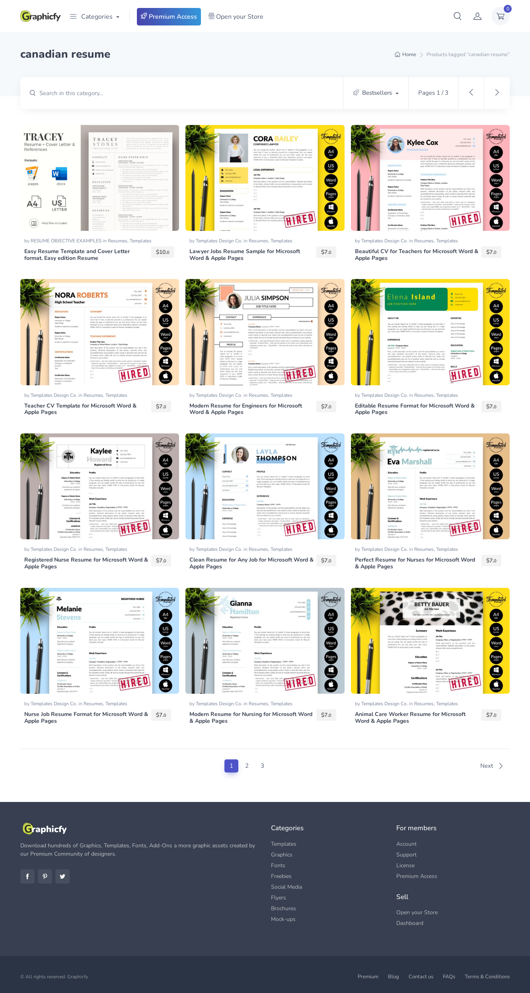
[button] (457, 16)
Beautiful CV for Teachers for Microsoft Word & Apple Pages (416, 255)
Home (409, 54)
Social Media (286, 887)
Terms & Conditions (487, 976)
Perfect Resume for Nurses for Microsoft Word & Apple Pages (415, 563)
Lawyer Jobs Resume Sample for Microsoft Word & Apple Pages (244, 255)
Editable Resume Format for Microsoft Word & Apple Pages (415, 409)
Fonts (278, 865)
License (405, 865)
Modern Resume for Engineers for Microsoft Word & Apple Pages (245, 409)
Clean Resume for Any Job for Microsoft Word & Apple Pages (251, 563)
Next (492, 766)
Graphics (281, 854)
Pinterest (45, 876)
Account (406, 844)
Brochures (283, 908)
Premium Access (169, 16)
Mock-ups (283, 919)
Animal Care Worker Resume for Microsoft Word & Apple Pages (410, 717)
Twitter (62, 876)
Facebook (27, 876)
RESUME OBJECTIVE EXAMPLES (67, 241)
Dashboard (409, 923)
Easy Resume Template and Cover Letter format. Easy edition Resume (77, 255)
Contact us (421, 976)
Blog (393, 976)
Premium (368, 976)
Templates (141, 241)
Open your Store (235, 16)
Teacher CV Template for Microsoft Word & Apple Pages (80, 409)
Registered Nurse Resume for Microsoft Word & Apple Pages (86, 563)
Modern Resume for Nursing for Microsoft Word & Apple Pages (250, 717)
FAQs (449, 976)
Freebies (281, 876)
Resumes (117, 241)
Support (406, 854)
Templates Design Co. (220, 241)
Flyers (278, 897)
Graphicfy (77, 976)
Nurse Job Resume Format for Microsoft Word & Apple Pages (86, 717)
